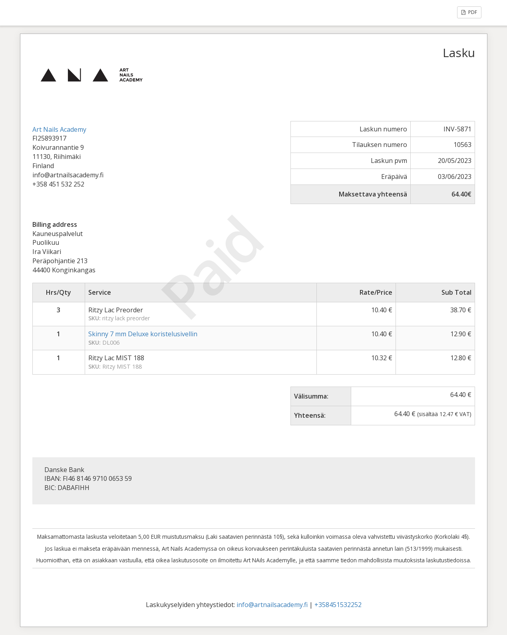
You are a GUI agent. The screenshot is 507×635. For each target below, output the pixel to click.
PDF (469, 12)
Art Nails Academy (59, 129)
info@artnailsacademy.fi (272, 604)
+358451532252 (338, 604)
